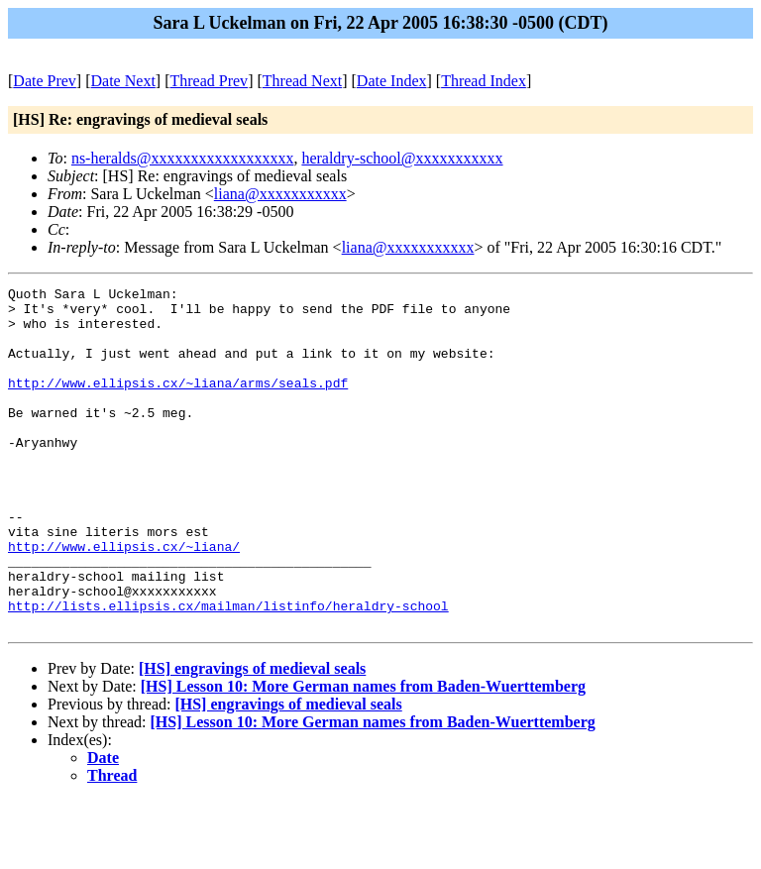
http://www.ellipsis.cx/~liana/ (124, 599)
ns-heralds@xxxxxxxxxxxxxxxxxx (182, 158)
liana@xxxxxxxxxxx (280, 193)
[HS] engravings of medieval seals (252, 736)
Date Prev (44, 80)
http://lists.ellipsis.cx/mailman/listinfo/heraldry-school (228, 671)
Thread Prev (208, 80)
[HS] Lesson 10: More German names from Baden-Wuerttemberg (363, 754)
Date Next (123, 80)
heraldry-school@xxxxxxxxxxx (401, 158)
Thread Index (483, 80)
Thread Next (302, 80)
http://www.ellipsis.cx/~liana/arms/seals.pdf (178, 403)
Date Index (392, 80)
